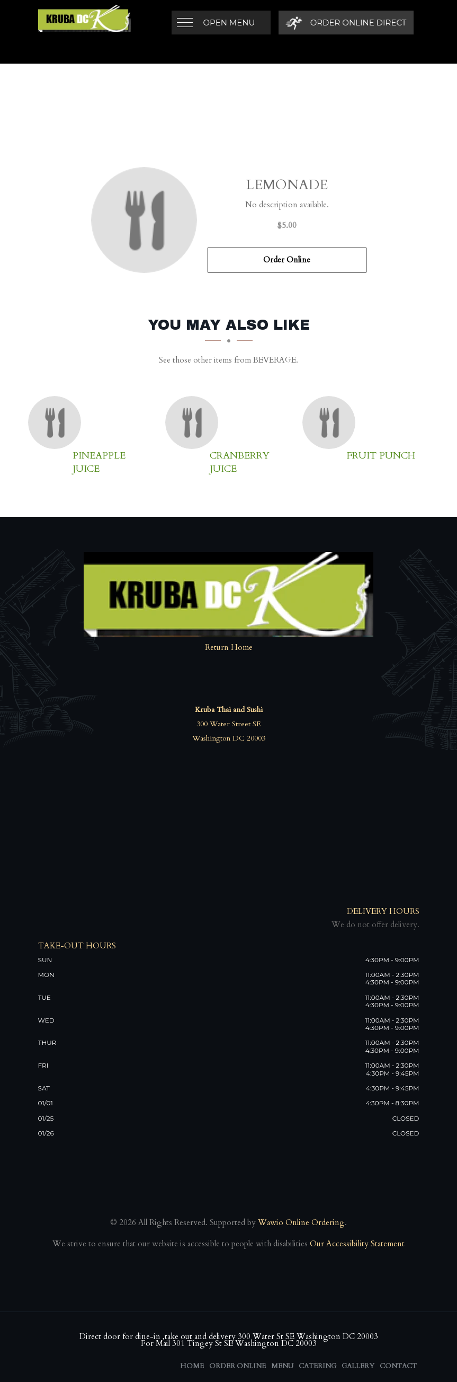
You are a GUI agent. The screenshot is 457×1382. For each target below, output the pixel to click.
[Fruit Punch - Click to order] (331, 422)
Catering (317, 1366)
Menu (282, 1366)
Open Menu (229, 22)
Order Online (286, 259)
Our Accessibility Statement (356, 1243)
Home (192, 1366)
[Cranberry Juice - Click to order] (194, 422)
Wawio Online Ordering (301, 1222)
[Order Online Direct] (346, 22)
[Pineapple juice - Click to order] (57, 422)
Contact (398, 1366)
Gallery (358, 1366)
